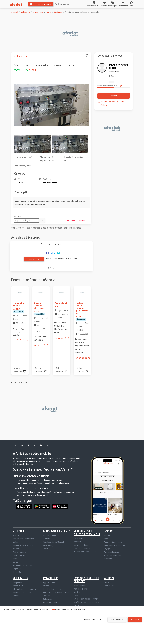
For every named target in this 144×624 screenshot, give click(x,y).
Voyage (107, 549)
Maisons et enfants (56, 531)
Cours (76, 596)
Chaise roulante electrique (39, 305)
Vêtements (78, 539)
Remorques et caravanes (23, 565)
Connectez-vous (34, 259)
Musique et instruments (113, 555)
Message (113, 96)
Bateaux (16, 549)
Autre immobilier (50, 602)
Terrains (46, 596)
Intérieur (46, 539)
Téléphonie (17, 582)
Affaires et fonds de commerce (87, 599)
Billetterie (108, 559)
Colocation (47, 599)
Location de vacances (52, 589)
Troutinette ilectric (18, 304)
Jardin (45, 549)
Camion (16, 562)
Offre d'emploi (80, 586)
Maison (46, 586)
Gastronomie (109, 586)
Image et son (18, 586)
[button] (131, 4)
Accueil (14, 12)
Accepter (135, 620)
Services (77, 592)
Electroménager (49, 535)
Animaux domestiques (113, 542)
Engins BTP (17, 569)
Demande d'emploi (81, 589)
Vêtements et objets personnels (87, 533)
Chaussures (78, 542)
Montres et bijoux (81, 545)
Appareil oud (61, 303)
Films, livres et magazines (114, 545)
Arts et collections (111, 552)
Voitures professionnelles (23, 539)
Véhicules (25, 12)
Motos (15, 542)
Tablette (16, 596)
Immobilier (50, 578)
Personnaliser (117, 620)
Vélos (15, 559)
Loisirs (108, 531)
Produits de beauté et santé (85, 552)
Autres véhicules (19, 552)
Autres (109, 578)
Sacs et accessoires (82, 549)
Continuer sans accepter (93, 620)
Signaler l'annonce (76, 220)
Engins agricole (19, 555)
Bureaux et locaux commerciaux (56, 592)
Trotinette (17, 572)
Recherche (20, 56)
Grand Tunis (38, 12)
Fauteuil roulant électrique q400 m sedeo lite (82, 308)
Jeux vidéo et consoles (22, 592)
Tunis (48, 12)
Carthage (58, 12)
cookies (52, 609)
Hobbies (107, 535)
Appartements (49, 582)
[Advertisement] (73, 34)
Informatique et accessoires (24, 589)
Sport (106, 539)
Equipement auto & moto (23, 545)
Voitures (16, 535)
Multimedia (20, 578)
